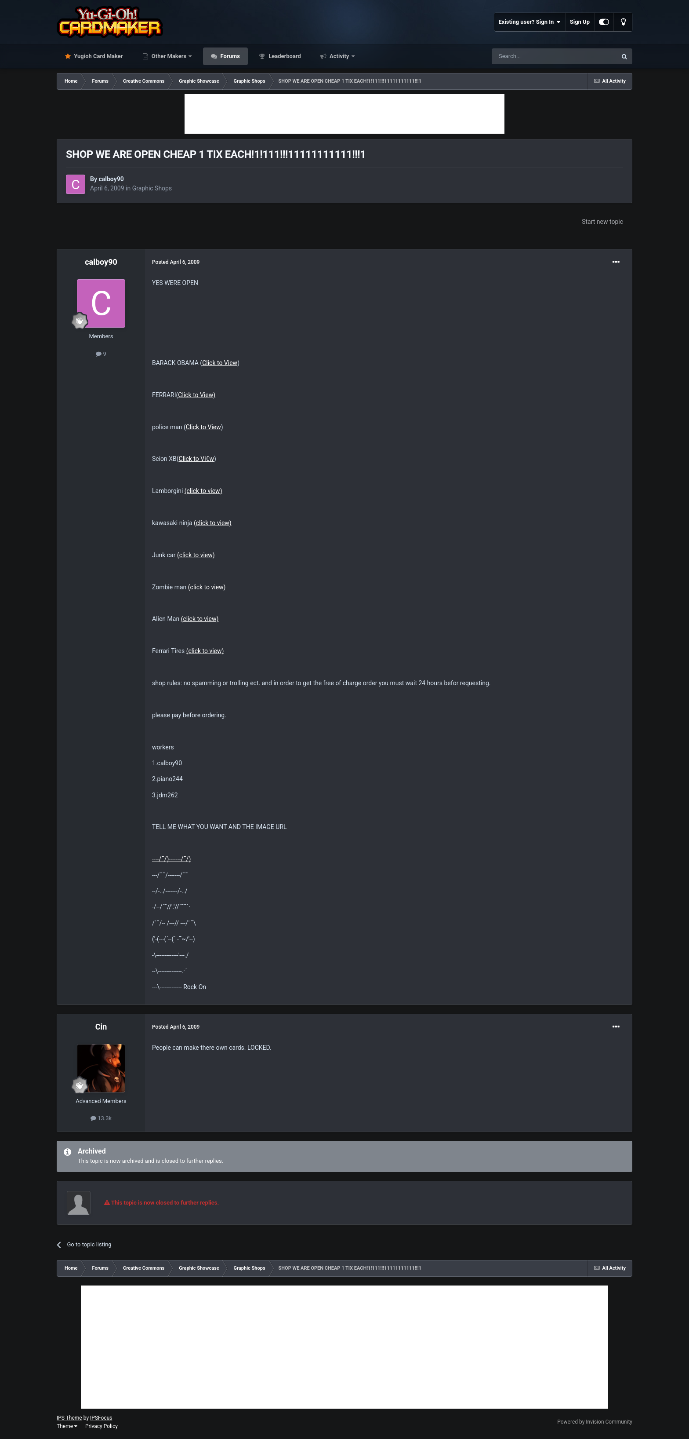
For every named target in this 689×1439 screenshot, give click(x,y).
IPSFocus (101, 1418)
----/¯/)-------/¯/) (171, 858)
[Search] (533, 56)
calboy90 (110, 179)
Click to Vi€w (196, 458)
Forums (229, 56)
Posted (175, 262)
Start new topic (602, 221)
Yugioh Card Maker (98, 56)
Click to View (219, 362)
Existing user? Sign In (530, 22)
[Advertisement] (344, 114)
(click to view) (203, 490)
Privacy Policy (101, 1426)
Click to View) (196, 394)
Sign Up (580, 21)
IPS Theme (69, 1418)
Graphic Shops (152, 188)
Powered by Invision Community (594, 1422)
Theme (67, 1426)
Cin (101, 1026)
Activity (339, 56)
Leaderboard (284, 56)
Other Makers (169, 56)
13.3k (101, 1118)
